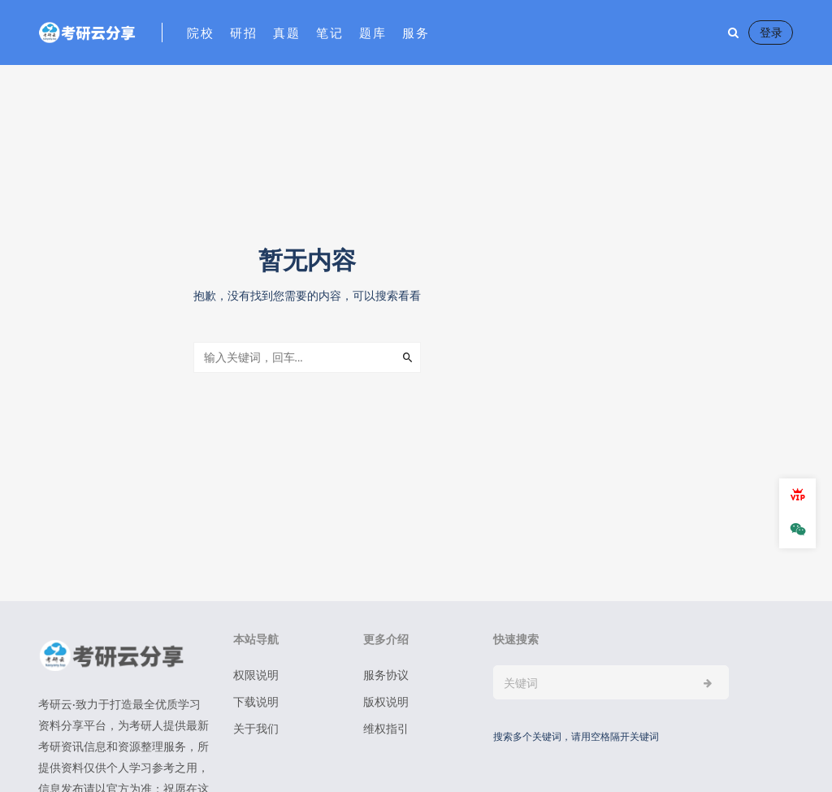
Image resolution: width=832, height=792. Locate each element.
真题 (286, 32)
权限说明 (256, 675)
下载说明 (256, 701)
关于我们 (256, 728)
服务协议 (386, 675)
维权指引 (386, 728)
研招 (243, 32)
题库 (372, 32)
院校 (200, 32)
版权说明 (386, 701)
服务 (415, 32)
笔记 (329, 32)
